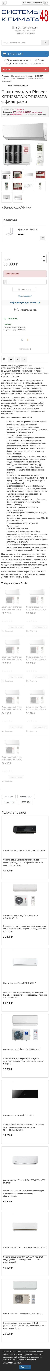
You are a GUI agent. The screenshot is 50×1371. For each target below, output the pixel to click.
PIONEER (39, 76)
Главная (5, 76)
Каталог (24, 69)
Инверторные (26, 797)
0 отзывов (42, 115)
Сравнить (7, 631)
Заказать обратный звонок (25, 33)
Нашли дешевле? (24, 296)
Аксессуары (10, 220)
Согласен (25, 1367)
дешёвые (9, 797)
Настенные (9, 802)
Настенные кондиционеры (22, 76)
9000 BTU (26, 802)
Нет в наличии (24, 289)
